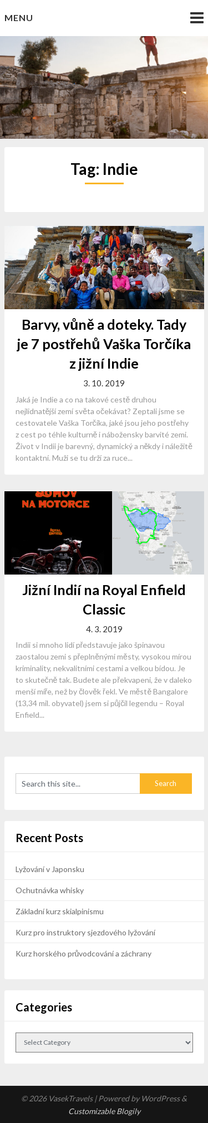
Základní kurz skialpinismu (60, 911)
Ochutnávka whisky (50, 890)
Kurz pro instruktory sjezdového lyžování (85, 932)
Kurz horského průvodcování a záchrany (84, 953)
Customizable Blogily (104, 1111)
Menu (18, 17)
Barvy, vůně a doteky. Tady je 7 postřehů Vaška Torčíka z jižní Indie (104, 343)
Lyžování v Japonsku (50, 869)
